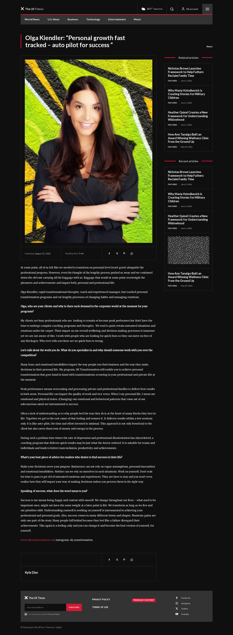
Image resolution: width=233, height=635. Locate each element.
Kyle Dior (31, 572)
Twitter (185, 610)
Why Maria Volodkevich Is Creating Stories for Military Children (186, 94)
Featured (173, 80)
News (210, 46)
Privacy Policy (54, 614)
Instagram (187, 604)
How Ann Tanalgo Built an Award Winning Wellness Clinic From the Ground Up (188, 138)
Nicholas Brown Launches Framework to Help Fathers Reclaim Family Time (186, 72)
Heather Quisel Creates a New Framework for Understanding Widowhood (188, 116)
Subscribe (74, 607)
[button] (172, 9)
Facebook (186, 598)
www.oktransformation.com (38, 540)
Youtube (186, 616)
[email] (45, 607)
